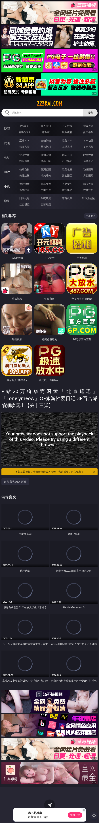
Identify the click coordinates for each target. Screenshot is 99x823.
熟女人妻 (24, 146)
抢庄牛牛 (88, 132)
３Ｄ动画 (88, 140)
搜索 (90, 112)
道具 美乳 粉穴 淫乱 (15, 481)
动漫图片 (88, 169)
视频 (7, 143)
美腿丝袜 (24, 175)
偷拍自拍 (46, 155)
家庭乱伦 (46, 183)
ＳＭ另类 (88, 146)
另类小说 (46, 190)
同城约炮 (24, 198)
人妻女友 (67, 183)
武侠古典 (88, 183)
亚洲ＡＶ (24, 140)
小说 (7, 186)
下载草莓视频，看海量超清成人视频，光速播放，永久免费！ (55, 472)
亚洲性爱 (24, 155)
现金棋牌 (67, 132)
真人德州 (46, 126)
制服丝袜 (24, 161)
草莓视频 (67, 198)
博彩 (7, 129)
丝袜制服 (46, 146)
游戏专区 (88, 126)
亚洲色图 (46, 169)
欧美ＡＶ (67, 140)
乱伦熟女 (67, 161)
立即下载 (75, 815)
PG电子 (24, 126)
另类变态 (88, 161)
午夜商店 (46, 198)
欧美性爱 (88, 155)
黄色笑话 (67, 190)
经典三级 (46, 161)
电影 (7, 157)
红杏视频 (24, 204)
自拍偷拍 (46, 140)
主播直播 (67, 146)
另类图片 (88, 175)
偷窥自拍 (24, 169)
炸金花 (46, 132)
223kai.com (49, 103)
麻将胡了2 (24, 132)
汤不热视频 (88, 198)
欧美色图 (67, 169)
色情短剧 (46, 204)
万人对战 (67, 126)
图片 (7, 172)
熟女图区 (67, 175)
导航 (7, 201)
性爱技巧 (88, 190)
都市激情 (24, 183)
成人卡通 (67, 155)
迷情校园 (24, 190)
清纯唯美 (46, 175)
